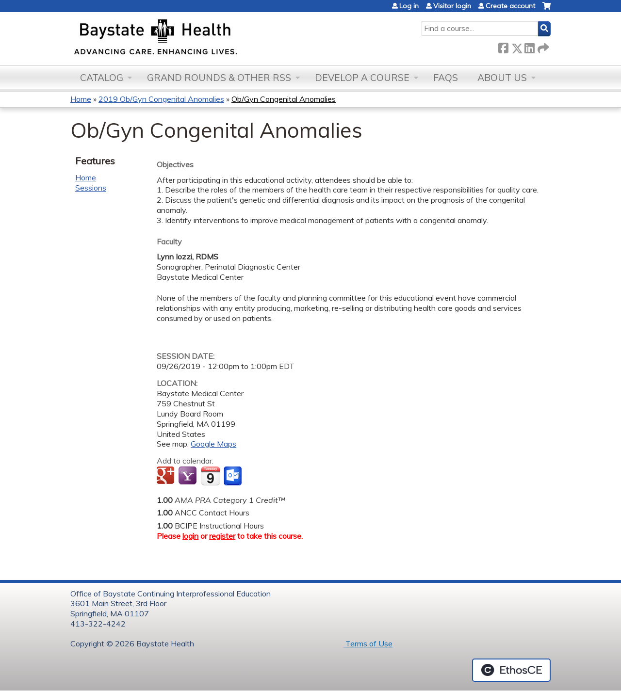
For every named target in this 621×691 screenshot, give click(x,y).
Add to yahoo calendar (188, 476)
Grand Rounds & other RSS (219, 77)
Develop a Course (362, 77)
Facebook (503, 46)
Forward (542, 46)
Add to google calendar (167, 476)
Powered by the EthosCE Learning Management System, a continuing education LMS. (511, 670)
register (222, 536)
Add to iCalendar (210, 475)
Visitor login (452, 5)
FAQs (445, 77)
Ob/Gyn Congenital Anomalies (283, 99)
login (190, 536)
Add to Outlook (234, 476)
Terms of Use (367, 643)
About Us (502, 77)
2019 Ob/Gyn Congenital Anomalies (161, 99)
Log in (409, 5)
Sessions (90, 188)
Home (80, 99)
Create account (510, 5)
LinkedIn (529, 46)
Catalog (101, 77)
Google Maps (213, 444)
